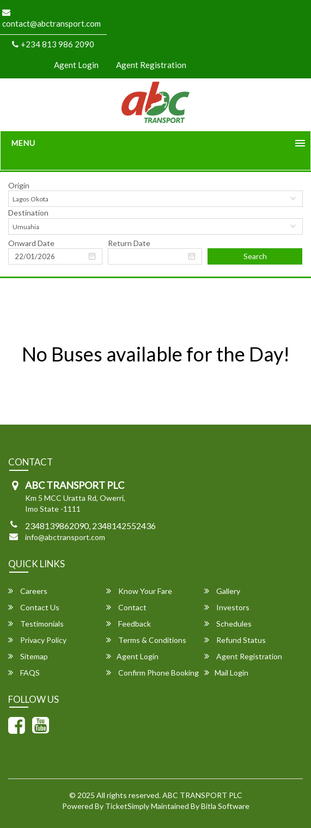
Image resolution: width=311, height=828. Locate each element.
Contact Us (33, 607)
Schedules (228, 623)
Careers (27, 591)
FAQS (24, 672)
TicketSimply (127, 806)
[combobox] (155, 199)
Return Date (129, 243)
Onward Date (31, 243)
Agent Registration (151, 65)
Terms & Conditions (146, 640)
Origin (18, 185)
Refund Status (235, 640)
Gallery (222, 591)
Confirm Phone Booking (152, 672)
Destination (28, 212)
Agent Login (76, 65)
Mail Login (226, 672)
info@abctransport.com (65, 537)
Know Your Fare (139, 591)
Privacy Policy (37, 640)
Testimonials (36, 623)
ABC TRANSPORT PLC (202, 795)
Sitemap (28, 656)
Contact (126, 607)
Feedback (128, 623)
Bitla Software (225, 806)
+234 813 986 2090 (53, 44)
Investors (226, 607)
